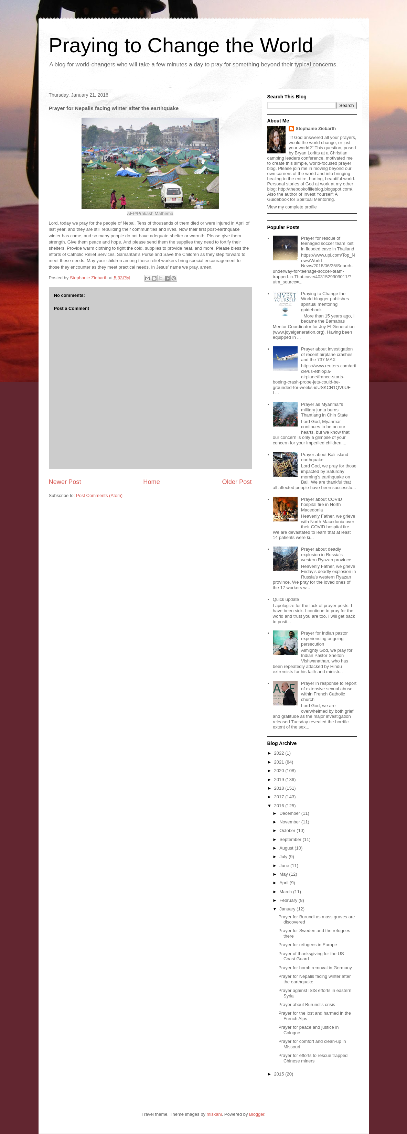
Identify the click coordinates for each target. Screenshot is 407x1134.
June (284, 865)
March (286, 891)
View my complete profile (292, 206)
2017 (280, 796)
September (290, 839)
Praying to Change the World (181, 45)
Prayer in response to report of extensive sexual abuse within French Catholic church (328, 691)
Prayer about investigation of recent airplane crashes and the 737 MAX (327, 354)
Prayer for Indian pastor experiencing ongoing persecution (324, 638)
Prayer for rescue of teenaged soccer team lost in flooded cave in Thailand (327, 243)
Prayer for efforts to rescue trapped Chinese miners (312, 1058)
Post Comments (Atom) (99, 495)
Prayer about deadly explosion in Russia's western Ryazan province (326, 554)
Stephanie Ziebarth (316, 128)
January (288, 908)
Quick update (286, 599)
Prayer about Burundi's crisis (306, 1004)
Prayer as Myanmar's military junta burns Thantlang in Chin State (324, 410)
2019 (280, 779)
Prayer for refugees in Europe (307, 944)
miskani (214, 1114)
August (286, 848)
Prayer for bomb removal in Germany (315, 967)
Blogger (256, 1114)
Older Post (237, 481)
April (284, 882)
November (290, 821)
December (290, 813)
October (288, 830)
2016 (280, 805)
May (284, 874)
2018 (280, 788)
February (289, 900)
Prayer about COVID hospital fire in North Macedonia (321, 504)
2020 (280, 770)
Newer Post (65, 481)
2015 (280, 1074)
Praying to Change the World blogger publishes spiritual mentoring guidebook (325, 301)
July (284, 856)
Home (151, 481)
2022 (280, 753)
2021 (280, 762)
